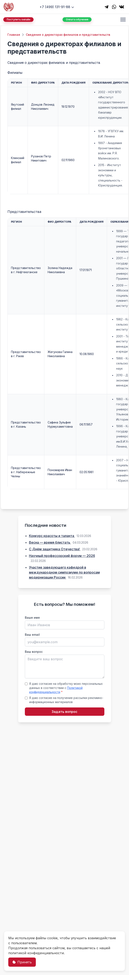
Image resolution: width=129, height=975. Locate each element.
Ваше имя (32, 617)
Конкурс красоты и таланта (52, 536)
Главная (13, 34)
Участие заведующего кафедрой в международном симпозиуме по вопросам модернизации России (64, 572)
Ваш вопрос (34, 651)
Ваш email (32, 634)
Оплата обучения (77, 19)
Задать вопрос (64, 712)
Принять (22, 962)
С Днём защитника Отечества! (55, 549)
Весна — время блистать (50, 542)
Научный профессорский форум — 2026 (62, 556)
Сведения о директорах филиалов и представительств (68, 34)
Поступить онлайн (18, 19)
